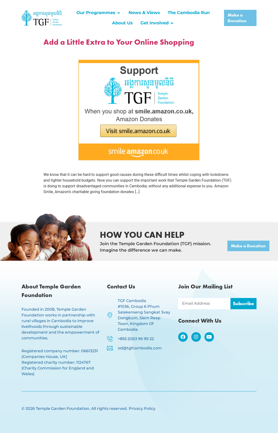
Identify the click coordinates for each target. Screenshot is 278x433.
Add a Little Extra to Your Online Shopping (118, 42)
